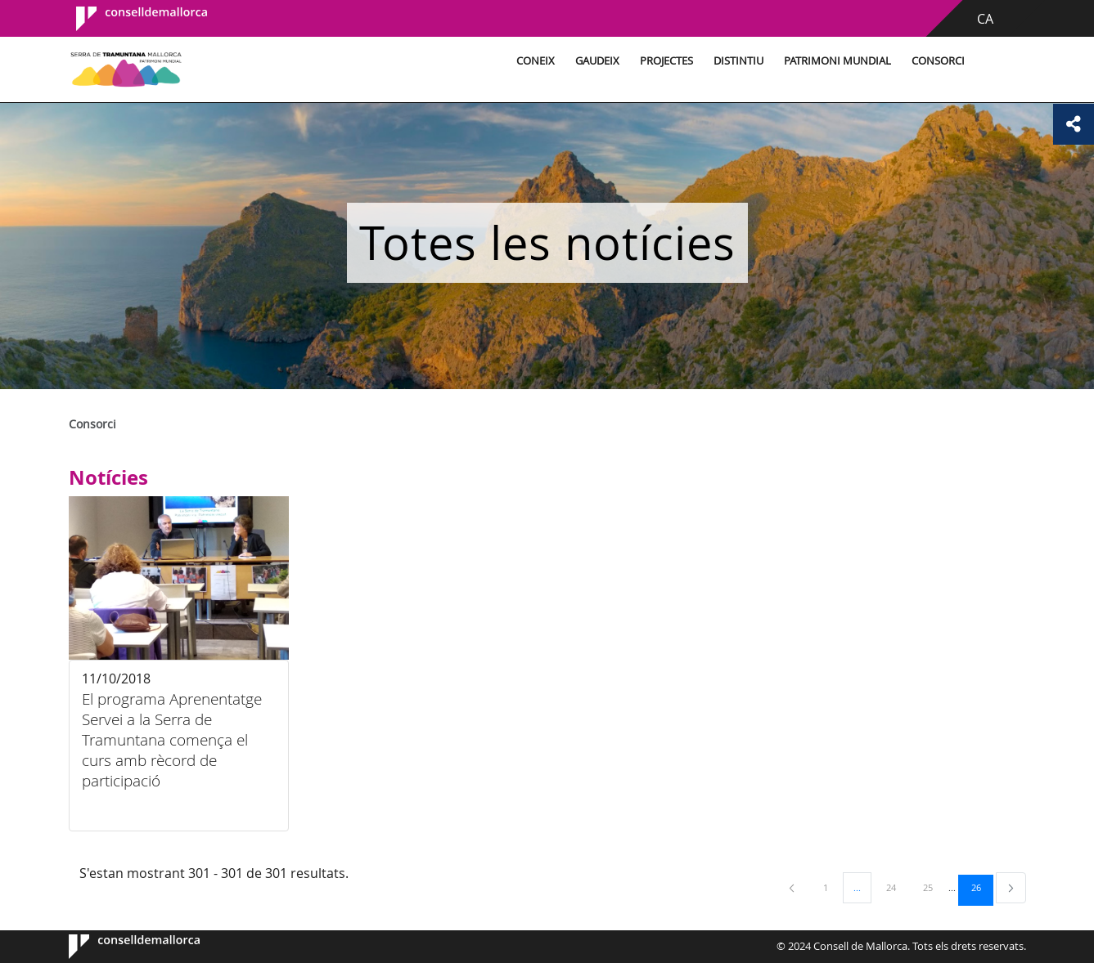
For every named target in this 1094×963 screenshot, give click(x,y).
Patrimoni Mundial (837, 61)
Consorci (938, 61)
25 (933, 887)
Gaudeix (597, 61)
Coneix (535, 61)
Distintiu (738, 61)
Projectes (666, 61)
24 (896, 887)
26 (981, 887)
